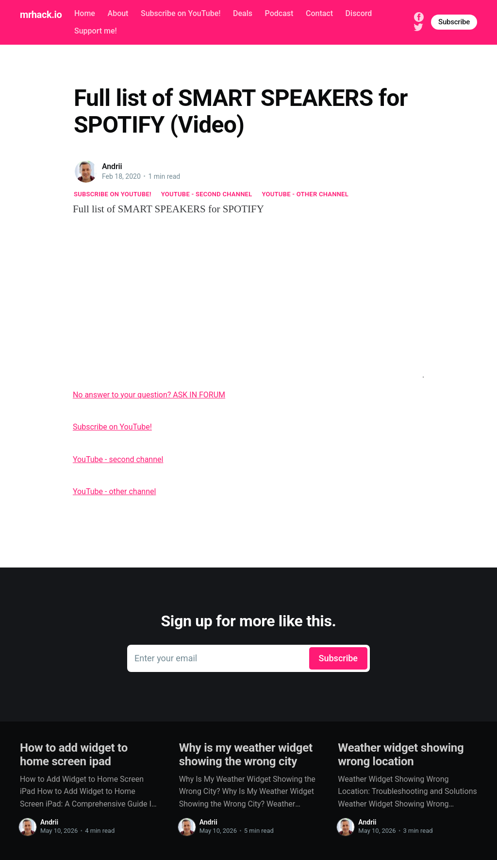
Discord (359, 13)
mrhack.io (41, 14)
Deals (242, 13)
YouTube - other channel (305, 194)
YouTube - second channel (206, 194)
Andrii (112, 166)
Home (84, 13)
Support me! (95, 30)
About (118, 13)
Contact (319, 13)
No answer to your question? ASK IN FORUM (149, 394)
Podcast (279, 13)
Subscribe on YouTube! (180, 13)
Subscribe (454, 21)
